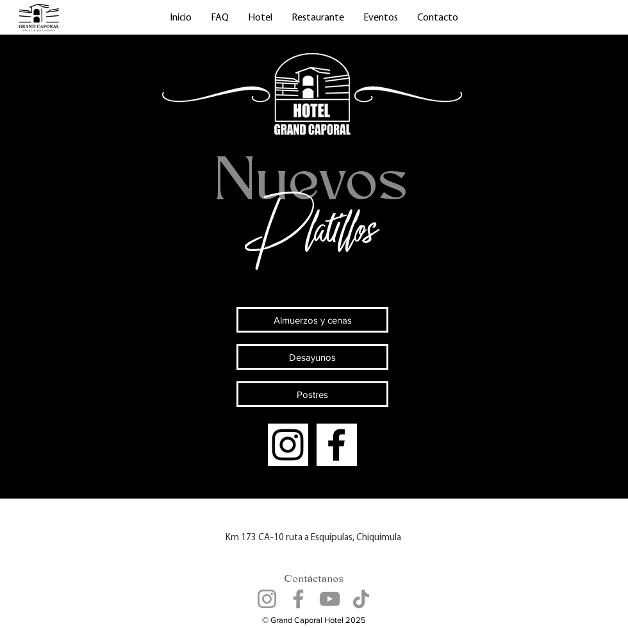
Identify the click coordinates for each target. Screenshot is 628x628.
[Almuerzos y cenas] (312, 320)
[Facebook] (336, 445)
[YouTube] (329, 598)
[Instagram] (288, 445)
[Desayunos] (312, 357)
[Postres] (312, 394)
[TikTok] (361, 598)
